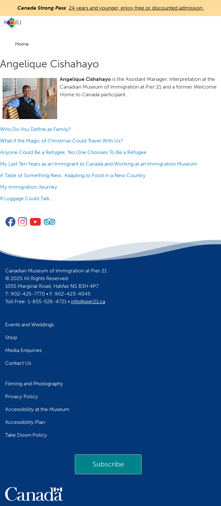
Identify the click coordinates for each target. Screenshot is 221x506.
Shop (11, 337)
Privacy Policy (21, 396)
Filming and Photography (34, 384)
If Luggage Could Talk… (26, 198)
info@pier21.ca (88, 301)
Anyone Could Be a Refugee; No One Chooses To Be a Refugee (73, 152)
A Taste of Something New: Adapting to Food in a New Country (73, 175)
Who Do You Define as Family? (35, 129)
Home (22, 44)
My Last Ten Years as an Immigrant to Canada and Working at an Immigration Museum (98, 164)
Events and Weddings (29, 325)
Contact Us (18, 363)
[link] (108, 464)
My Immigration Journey (28, 187)
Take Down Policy (26, 435)
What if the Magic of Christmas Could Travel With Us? (61, 141)
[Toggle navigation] (110, 22)
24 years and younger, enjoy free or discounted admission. (136, 8)
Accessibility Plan (25, 422)
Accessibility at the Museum (37, 409)
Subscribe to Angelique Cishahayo (2, 208)
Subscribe (108, 464)
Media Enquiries (23, 350)
